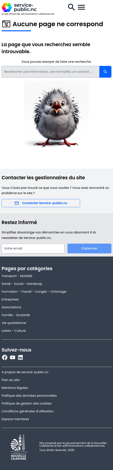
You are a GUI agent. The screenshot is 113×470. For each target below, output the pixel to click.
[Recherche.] (72, 7)
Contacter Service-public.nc (40, 203)
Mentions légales (15, 388)
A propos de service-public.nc (25, 372)
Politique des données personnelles (29, 395)
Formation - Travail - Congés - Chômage (34, 291)
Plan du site (11, 380)
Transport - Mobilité (17, 276)
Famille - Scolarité (16, 315)
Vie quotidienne (14, 323)
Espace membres (15, 419)
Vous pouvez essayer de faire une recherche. (56, 61)
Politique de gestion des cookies (27, 403)
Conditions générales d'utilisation (28, 411)
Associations (11, 307)
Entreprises (10, 299)
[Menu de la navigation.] (81, 7)
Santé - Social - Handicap (22, 284)
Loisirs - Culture (14, 330)
